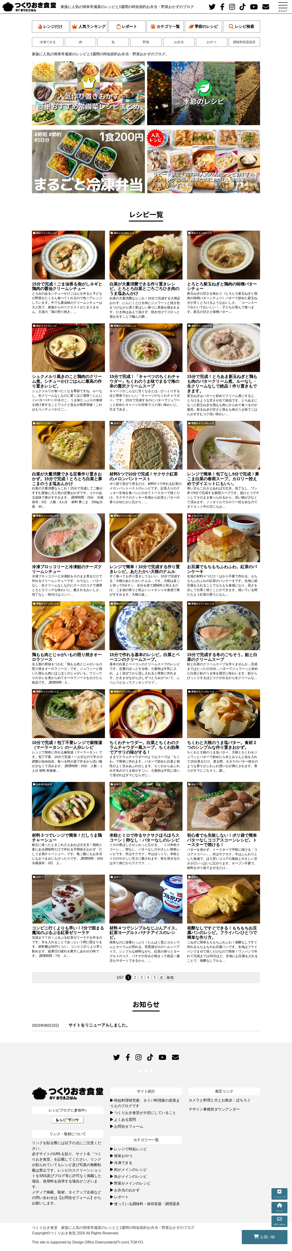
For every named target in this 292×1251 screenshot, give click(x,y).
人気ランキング (89, 26)
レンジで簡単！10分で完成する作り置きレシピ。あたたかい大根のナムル (145, 569)
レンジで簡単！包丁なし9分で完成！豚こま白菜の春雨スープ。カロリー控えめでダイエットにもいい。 (223, 479)
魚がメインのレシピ (130, 1176)
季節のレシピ (203, 26)
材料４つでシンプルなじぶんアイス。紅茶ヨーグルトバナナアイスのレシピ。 (144, 933)
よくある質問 (125, 1120)
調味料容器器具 (244, 42)
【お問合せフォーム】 (75, 1198)
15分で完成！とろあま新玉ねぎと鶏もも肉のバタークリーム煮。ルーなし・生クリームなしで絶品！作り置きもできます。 (222, 383)
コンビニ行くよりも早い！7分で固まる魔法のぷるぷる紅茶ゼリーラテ (68, 930)
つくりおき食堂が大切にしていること (145, 1113)
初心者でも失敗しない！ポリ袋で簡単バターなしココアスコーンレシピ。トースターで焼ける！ (222, 840)
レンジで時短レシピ (130, 1149)
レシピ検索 (241, 26)
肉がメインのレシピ (46, 233)
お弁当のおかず (44, 784)
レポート (127, 26)
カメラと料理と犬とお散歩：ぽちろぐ (220, 1100)
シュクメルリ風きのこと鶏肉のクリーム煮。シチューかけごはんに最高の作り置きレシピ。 (67, 381)
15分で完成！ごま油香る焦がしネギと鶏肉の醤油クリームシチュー (67, 286)
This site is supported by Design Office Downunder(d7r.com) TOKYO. (88, 1242)
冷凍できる (48, 42)
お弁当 (179, 42)
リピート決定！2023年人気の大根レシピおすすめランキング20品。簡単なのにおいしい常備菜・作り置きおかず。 (203, 179)
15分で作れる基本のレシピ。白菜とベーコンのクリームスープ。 (145, 657)
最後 (170, 977)
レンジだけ (50, 26)
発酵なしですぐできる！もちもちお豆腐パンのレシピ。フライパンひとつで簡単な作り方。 (222, 933)
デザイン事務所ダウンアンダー (214, 1109)
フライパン (197, 516)
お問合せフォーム (128, 1126)
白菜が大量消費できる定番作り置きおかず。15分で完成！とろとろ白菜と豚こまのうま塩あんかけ (67, 479)
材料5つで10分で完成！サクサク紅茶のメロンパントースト (144, 476)
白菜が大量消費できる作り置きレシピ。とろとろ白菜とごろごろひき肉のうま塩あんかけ (144, 289)
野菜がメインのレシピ (125, 326)
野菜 (146, 42)
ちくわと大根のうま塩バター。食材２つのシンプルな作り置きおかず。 (222, 745)
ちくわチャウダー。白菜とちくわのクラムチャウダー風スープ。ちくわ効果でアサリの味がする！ (144, 747)
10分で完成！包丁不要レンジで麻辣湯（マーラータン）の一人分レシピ (67, 745)
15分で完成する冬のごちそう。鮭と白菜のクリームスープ (222, 657)
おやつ (211, 42)
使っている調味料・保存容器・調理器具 (147, 1204)
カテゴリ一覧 (165, 26)
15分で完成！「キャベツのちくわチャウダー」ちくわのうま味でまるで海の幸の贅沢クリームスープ (145, 381)
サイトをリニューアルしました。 (99, 1025)
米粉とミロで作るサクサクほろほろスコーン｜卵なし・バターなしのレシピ (144, 837)
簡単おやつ (123, 1156)
